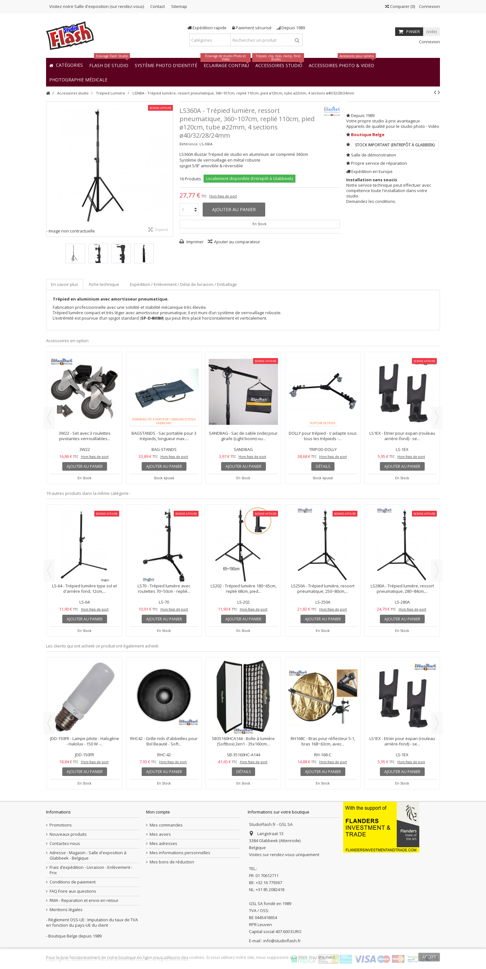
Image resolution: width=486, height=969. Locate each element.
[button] (78, 79)
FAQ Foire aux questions (73, 891)
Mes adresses (163, 843)
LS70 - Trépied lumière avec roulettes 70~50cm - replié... (164, 588)
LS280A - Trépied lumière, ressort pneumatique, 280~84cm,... (402, 588)
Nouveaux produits (68, 834)
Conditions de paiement (73, 882)
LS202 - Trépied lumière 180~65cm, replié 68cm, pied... (243, 588)
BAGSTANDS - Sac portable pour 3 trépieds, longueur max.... (164, 435)
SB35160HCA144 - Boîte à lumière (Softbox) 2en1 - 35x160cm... (243, 741)
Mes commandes (166, 825)
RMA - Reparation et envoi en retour (84, 900)
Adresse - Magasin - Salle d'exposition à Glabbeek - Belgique (88, 855)
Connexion (429, 6)
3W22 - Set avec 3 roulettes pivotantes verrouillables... (85, 435)
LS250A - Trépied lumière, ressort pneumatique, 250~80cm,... (322, 588)
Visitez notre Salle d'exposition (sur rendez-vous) (96, 6)
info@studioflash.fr (282, 941)
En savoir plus (64, 284)
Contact (157, 6)
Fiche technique (104, 284)
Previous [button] (49, 418)
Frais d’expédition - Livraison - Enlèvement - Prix (91, 870)
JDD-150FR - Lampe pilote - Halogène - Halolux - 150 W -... (84, 741)
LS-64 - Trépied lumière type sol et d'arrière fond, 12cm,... (84, 588)
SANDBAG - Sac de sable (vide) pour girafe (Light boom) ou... (243, 435)
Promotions (61, 825)
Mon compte (158, 812)
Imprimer (195, 242)
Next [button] (436, 418)
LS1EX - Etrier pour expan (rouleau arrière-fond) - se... (402, 435)
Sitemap (179, 6)
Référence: (189, 144)
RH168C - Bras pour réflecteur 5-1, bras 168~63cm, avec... (323, 741)
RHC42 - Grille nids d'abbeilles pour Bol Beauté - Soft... (164, 741)
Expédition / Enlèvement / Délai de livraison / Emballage (183, 284)
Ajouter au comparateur (237, 242)
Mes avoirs (160, 834)
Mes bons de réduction (172, 862)
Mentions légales (66, 909)
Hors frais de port (223, 196)
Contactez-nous (65, 843)
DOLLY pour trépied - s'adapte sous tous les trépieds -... (323, 435)
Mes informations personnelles (180, 852)
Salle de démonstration (373, 155)
